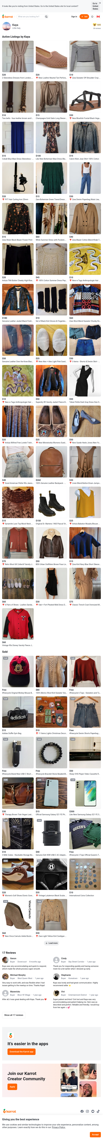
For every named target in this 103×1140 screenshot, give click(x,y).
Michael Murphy (18, 975)
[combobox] (30, 16)
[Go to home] (7, 17)
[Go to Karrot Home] (9, 1111)
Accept (95, 1134)
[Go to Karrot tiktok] (98, 1111)
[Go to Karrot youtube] (92, 1111)
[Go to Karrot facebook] (82, 1111)
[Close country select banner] (100, 3)
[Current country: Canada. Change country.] (98, 16)
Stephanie (66, 975)
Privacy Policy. (59, 1127)
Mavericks (15, 991)
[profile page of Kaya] (6, 26)
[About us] (92, 16)
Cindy (64, 958)
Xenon (13, 958)
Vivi (63, 991)
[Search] (46, 16)
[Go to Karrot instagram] (87, 1111)
